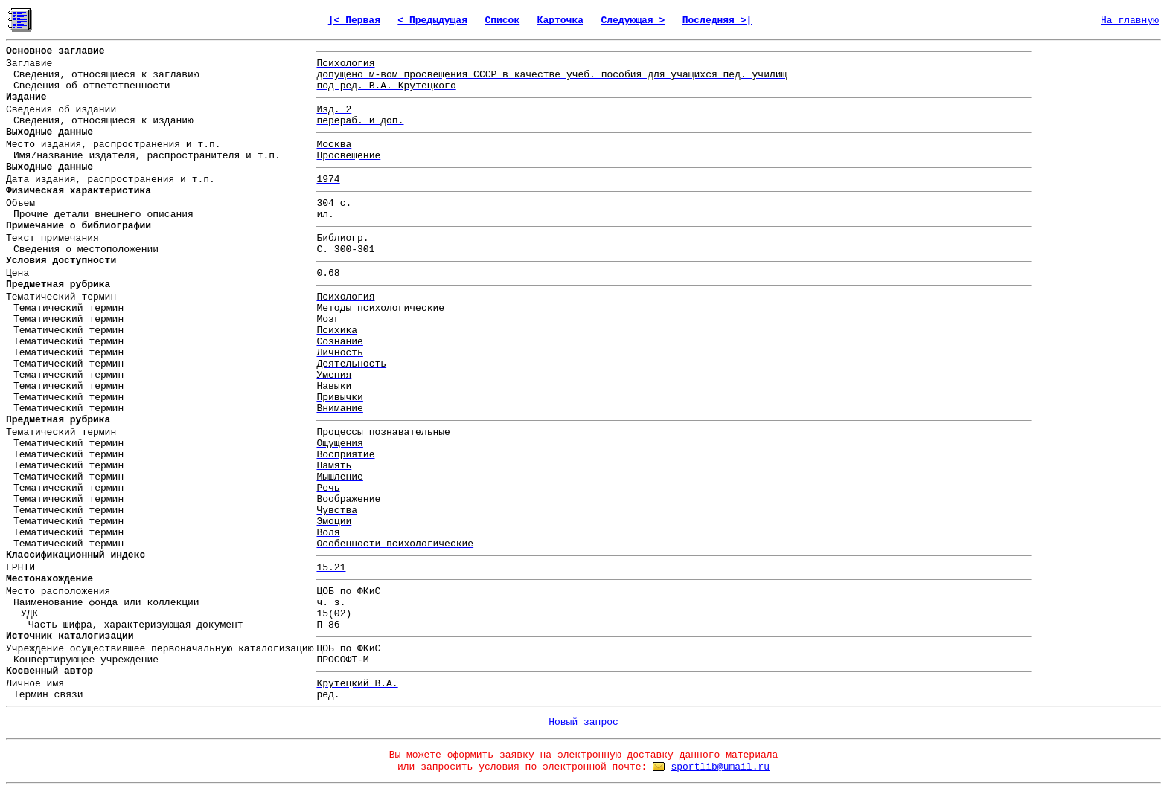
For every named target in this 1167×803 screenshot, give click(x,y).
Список (502, 20)
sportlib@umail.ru (720, 767)
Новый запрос (583, 722)
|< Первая (354, 20)
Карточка (560, 20)
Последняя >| (717, 20)
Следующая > (633, 20)
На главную (1130, 20)
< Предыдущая (432, 20)
